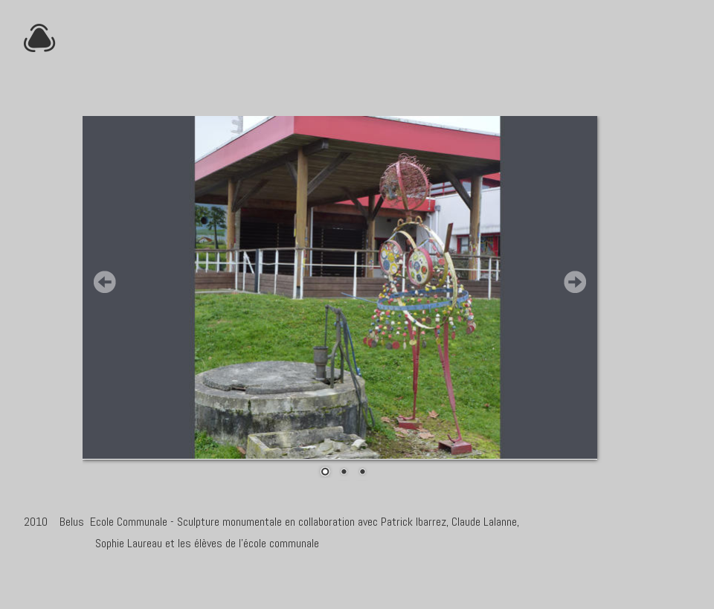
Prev (105, 282)
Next (575, 282)
